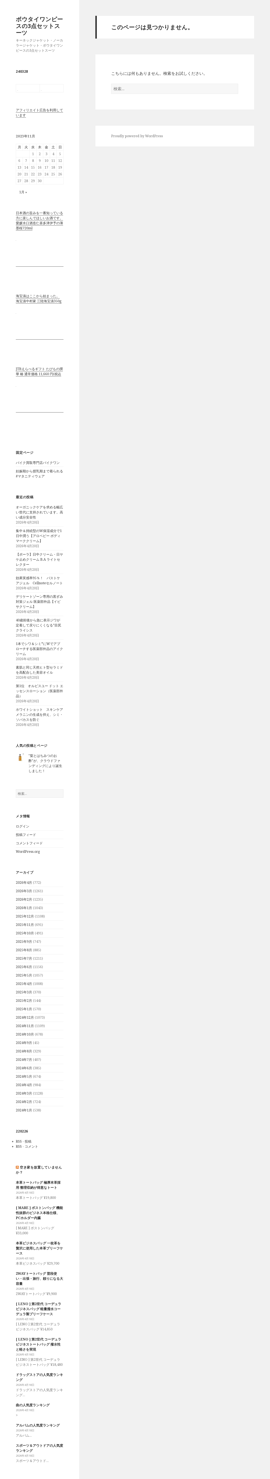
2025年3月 (24, 992)
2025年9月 (24, 941)
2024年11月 (25, 1026)
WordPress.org (28, 851)
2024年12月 (25, 1017)
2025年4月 (24, 983)
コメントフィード (29, 843)
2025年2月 (24, 1000)
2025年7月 (24, 958)
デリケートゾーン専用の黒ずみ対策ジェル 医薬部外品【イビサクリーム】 (39, 601)
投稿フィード (26, 834)
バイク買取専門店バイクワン (38, 462)
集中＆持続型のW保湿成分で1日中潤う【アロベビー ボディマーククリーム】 (39, 535)
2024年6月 (24, 1068)
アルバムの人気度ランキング (38, 1425)
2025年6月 (24, 967)
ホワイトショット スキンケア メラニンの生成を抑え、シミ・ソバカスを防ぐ (39, 714)
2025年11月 (25, 924)
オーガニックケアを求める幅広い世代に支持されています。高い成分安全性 (39, 512)
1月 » (23, 192)
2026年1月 (24, 907)
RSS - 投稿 (23, 1141)
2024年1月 (24, 1110)
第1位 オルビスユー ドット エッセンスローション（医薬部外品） (39, 691)
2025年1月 (24, 1009)
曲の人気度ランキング (33, 1405)
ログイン (22, 826)
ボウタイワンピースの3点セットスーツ (39, 25)
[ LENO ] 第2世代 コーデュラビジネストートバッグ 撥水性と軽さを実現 (38, 1344)
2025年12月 (25, 916)
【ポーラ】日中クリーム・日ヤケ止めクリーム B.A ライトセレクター (39, 559)
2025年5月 (24, 975)
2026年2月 (24, 899)
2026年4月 (24, 882)
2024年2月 (24, 1101)
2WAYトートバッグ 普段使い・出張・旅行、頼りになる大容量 (39, 1278)
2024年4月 (24, 1085)
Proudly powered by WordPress (137, 136)
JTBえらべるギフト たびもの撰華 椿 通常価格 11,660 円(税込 (39, 371)
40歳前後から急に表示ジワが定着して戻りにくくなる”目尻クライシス (38, 625)
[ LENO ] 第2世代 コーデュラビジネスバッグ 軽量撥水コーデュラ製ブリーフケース (38, 1309)
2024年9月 (24, 1042)
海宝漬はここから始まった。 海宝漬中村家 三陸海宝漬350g (39, 298)
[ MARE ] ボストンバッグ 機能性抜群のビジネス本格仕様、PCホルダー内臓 (39, 1212)
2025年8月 (24, 950)
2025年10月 (25, 933)
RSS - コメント (27, 1146)
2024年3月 (24, 1093)
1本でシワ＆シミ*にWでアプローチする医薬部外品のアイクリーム (39, 648)
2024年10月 (25, 1034)
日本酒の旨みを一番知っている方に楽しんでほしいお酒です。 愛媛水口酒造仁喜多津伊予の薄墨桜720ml (39, 220)
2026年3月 (24, 891)
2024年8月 (24, 1051)
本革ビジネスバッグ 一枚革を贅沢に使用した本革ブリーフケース (39, 1248)
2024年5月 (24, 1076)
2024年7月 (24, 1059)
